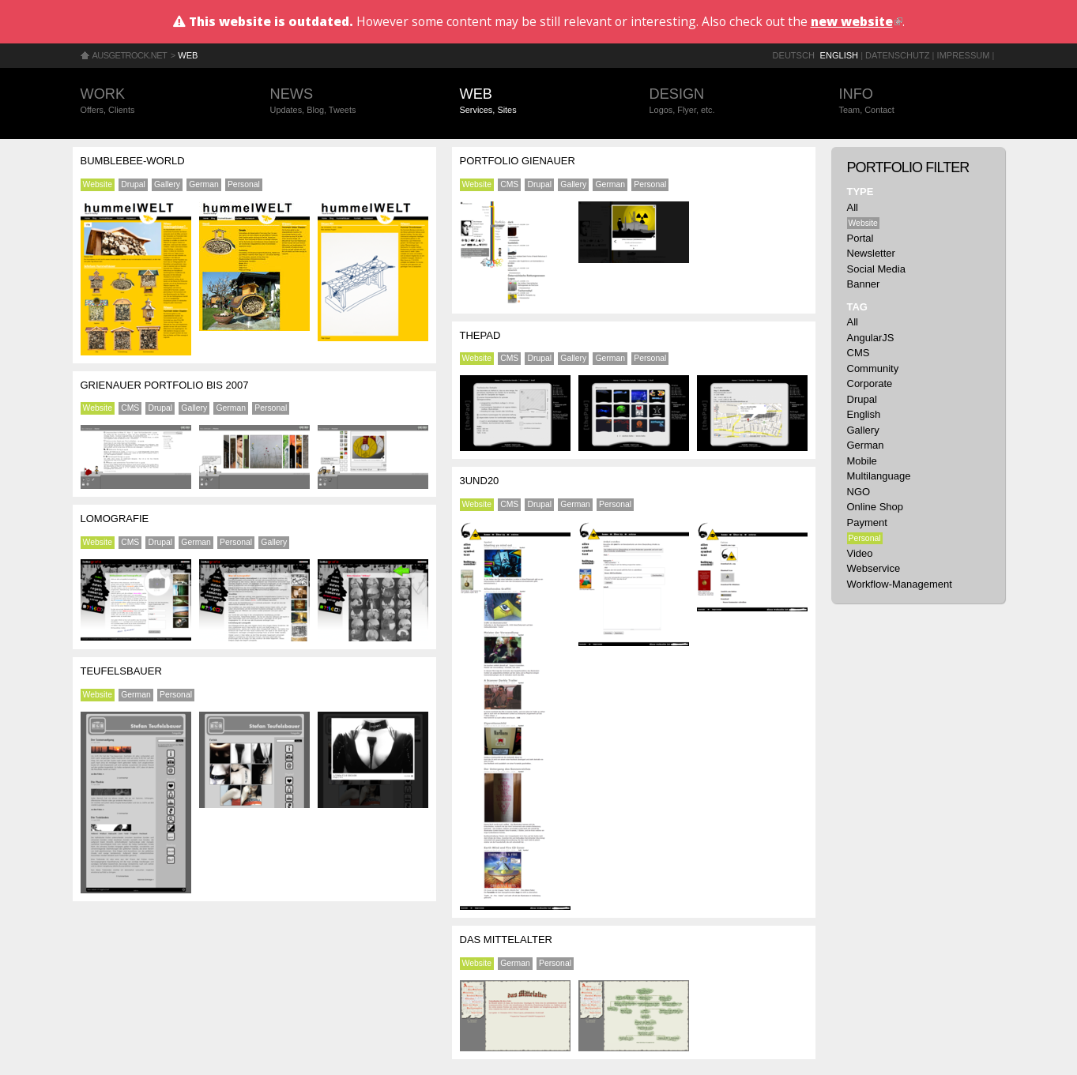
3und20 (479, 481)
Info (918, 101)
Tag (857, 307)
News (349, 101)
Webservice (874, 568)
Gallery (167, 184)
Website (97, 184)
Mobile (862, 461)
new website (856, 21)
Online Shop (875, 507)
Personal (244, 184)
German (204, 184)
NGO (859, 492)
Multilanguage (879, 476)
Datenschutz (897, 55)
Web (188, 55)
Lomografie (115, 518)
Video (860, 553)
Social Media (876, 269)
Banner (863, 284)
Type (860, 191)
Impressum (963, 55)
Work (160, 101)
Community (873, 368)
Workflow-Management (899, 584)
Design (729, 101)
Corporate (870, 383)
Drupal (133, 184)
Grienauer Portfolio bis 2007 (165, 385)
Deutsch (794, 55)
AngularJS (870, 338)
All (852, 207)
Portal (860, 238)
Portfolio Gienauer (517, 161)
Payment (867, 522)
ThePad (480, 335)
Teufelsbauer (121, 671)
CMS (130, 408)
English (839, 55)
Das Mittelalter (506, 939)
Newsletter (871, 253)
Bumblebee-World (133, 161)
